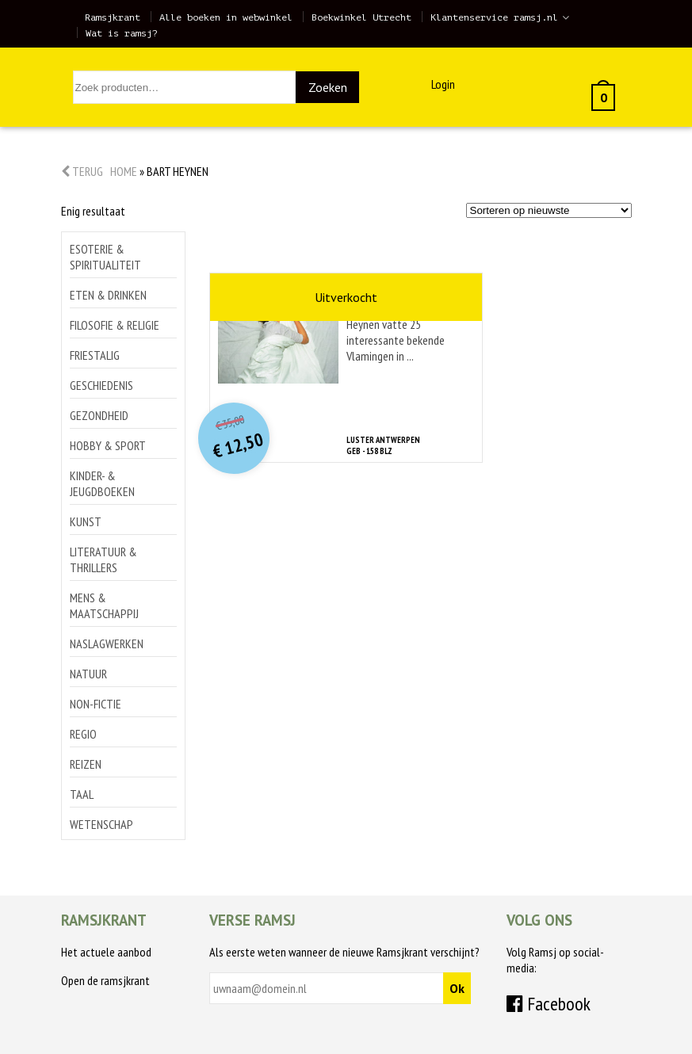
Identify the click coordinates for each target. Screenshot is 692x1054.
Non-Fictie (95, 704)
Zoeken (327, 87)
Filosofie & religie (114, 325)
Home (123, 171)
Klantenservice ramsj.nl (494, 17)
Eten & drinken (108, 295)
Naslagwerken (106, 643)
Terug (82, 171)
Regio (83, 734)
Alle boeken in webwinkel (225, 17)
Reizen (85, 764)
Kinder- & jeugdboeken (102, 483)
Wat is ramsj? (122, 33)
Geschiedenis (101, 385)
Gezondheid (99, 415)
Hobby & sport (108, 445)
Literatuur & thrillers (103, 559)
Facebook (549, 1003)
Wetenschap (101, 824)
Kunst (85, 521)
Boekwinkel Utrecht (361, 17)
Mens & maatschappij (104, 605)
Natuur (88, 674)
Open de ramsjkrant (105, 980)
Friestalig (95, 355)
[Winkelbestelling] (549, 210)
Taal (82, 794)
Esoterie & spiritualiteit (105, 257)
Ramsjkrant (112, 17)
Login (443, 84)
